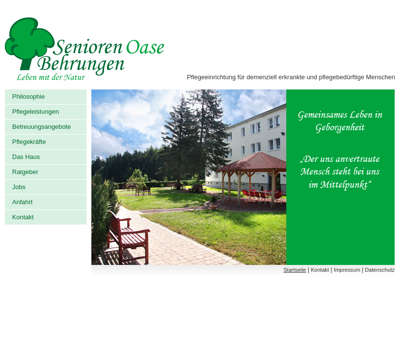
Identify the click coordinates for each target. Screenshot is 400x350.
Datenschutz (380, 270)
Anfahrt (22, 202)
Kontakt (23, 217)
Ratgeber (25, 171)
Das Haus (26, 156)
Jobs (18, 187)
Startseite (294, 270)
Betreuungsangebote (41, 126)
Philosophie (28, 96)
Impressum (347, 270)
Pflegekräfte (29, 141)
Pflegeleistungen (35, 111)
